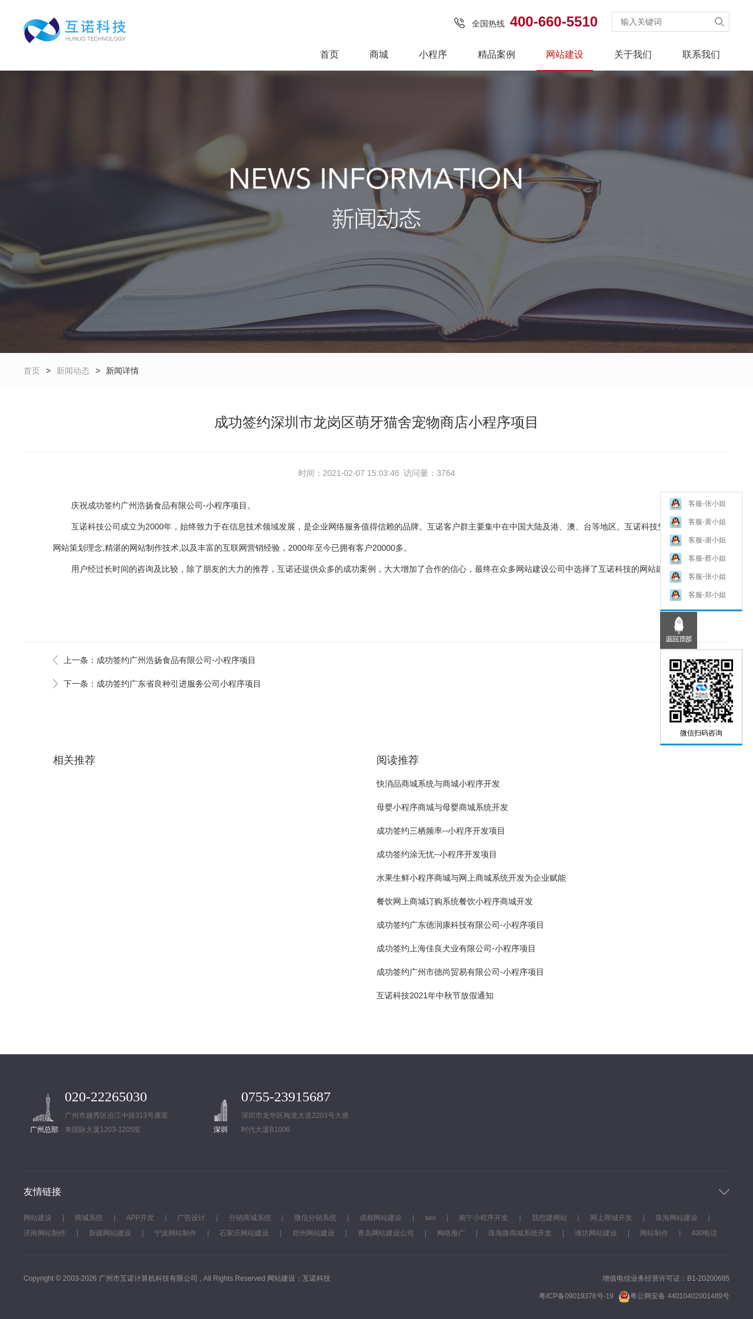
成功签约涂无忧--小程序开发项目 (436, 854)
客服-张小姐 (697, 504)
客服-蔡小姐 (697, 558)
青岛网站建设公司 (386, 1233)
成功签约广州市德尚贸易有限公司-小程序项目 (460, 972)
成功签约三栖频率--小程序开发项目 (440, 830)
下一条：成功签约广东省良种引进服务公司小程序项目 (162, 683)
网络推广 (451, 1233)
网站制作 (145, 547)
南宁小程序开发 (483, 1218)
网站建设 (565, 54)
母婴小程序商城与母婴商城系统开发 (442, 807)
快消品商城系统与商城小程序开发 (438, 783)
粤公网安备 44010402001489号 (673, 1296)
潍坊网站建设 (596, 1233)
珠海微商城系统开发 (520, 1233)
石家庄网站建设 (244, 1233)
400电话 (704, 1233)
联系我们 (701, 54)
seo (430, 1218)
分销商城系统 (250, 1218)
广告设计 (191, 1218)
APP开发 (140, 1218)
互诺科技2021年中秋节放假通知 (435, 995)
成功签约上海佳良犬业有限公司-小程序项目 (456, 948)
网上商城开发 (611, 1218)
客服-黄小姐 (697, 522)
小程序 (433, 54)
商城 (378, 54)
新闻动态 (72, 370)
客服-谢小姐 (697, 540)
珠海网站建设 (676, 1218)
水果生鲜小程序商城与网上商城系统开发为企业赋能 (471, 877)
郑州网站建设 (313, 1233)
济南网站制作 (45, 1233)
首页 (329, 54)
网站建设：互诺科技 (299, 1278)
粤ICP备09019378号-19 (576, 1296)
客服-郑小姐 (697, 595)
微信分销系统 (315, 1218)
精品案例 (496, 54)
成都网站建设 (380, 1218)
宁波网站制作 (175, 1233)
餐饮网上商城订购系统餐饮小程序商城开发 (454, 901)
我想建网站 (549, 1218)
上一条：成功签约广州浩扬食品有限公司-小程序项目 (160, 660)
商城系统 (89, 1218)
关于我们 (633, 54)
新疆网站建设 (110, 1233)
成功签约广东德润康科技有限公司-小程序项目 (460, 925)
